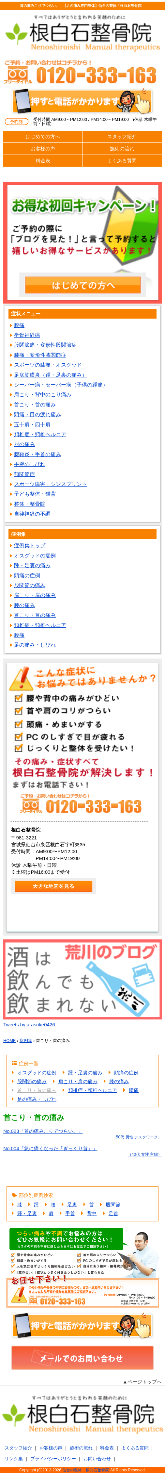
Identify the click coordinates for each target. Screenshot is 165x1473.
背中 (92, 1213)
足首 (113, 1213)
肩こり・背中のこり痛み (42, 394)
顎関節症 (24, 474)
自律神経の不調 (32, 514)
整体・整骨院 (29, 504)
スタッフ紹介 (122, 136)
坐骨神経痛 (27, 335)
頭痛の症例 (27, 575)
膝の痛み (24, 605)
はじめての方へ (43, 136)
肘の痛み (24, 444)
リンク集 (14, 1458)
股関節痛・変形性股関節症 (45, 345)
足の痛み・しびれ (35, 645)
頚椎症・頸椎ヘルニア (40, 434)
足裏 (72, 1204)
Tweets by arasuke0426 (29, 1024)
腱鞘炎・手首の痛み (37, 454)
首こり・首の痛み (35, 404)
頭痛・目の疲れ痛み (37, 414)
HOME (9, 1040)
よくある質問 (122, 160)
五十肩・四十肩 (32, 424)
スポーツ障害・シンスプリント (50, 484)
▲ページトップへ (142, 1381)
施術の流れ (122, 148)
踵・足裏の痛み (32, 565)
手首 (70, 1213)
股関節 (113, 1204)
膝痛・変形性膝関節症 (40, 355)
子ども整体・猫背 (35, 494)
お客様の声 (43, 148)
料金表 (43, 160)
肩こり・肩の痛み (35, 595)
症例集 (26, 1040)
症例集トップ (29, 545)
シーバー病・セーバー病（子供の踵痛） (61, 385)
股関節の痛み (29, 585)
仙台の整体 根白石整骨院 (86, 1470)
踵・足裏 (27, 1213)
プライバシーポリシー (53, 1458)
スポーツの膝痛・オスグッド (48, 365)
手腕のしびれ (29, 464)
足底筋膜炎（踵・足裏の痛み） (50, 375)
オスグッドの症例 (35, 555)
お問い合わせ (97, 1458)
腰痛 (19, 325)
